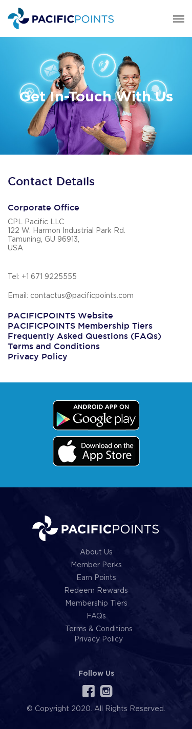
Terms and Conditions (54, 346)
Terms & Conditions (99, 629)
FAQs (96, 616)
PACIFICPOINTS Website (60, 315)
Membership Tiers (96, 603)
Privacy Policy (38, 356)
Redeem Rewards (96, 590)
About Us (96, 552)
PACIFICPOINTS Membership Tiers (80, 325)
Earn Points (96, 578)
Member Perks (96, 565)
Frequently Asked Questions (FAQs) (84, 336)
